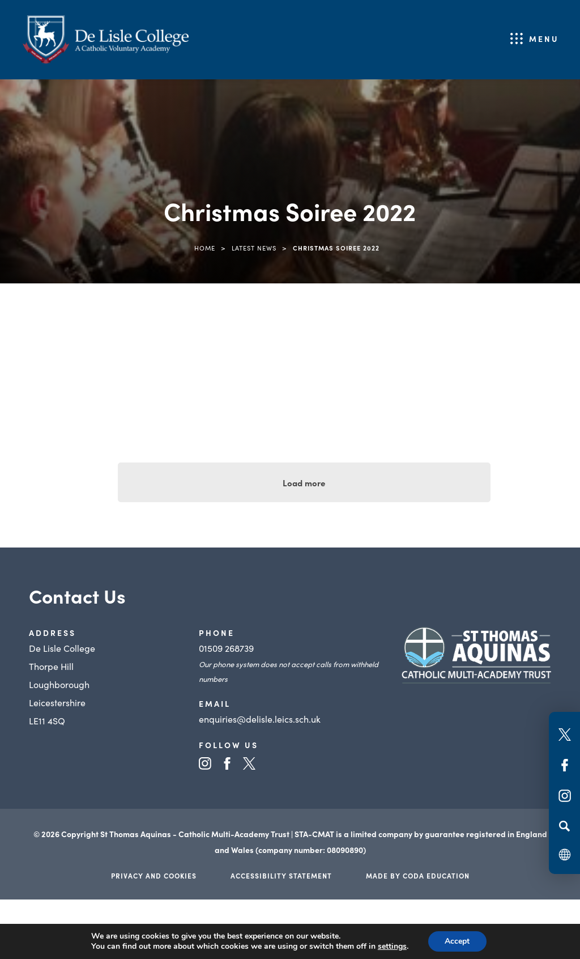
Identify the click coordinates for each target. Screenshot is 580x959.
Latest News (254, 247)
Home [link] (204, 247)
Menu (544, 38)
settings (392, 946)
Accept (457, 941)
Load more (304, 483)
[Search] (564, 826)
